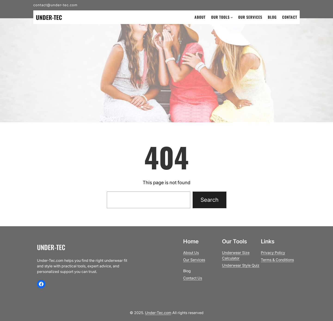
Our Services (194, 259)
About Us (191, 252)
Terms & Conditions (277, 259)
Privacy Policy (273, 252)
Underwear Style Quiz (240, 265)
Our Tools (220, 17)
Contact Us (192, 278)
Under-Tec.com (158, 312)
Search (209, 199)
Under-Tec (49, 17)
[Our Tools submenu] (232, 17)
